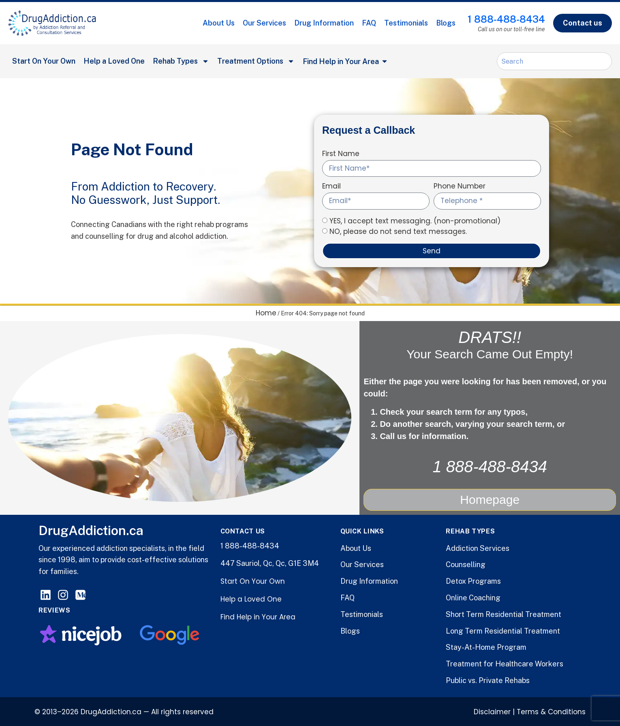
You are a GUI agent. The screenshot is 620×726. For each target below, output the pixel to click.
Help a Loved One (114, 61)
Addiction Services (477, 547)
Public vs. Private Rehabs (488, 679)
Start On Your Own (43, 61)
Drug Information (324, 23)
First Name (340, 154)
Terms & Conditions (551, 711)
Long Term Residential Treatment (503, 629)
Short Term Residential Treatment (503, 613)
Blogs (445, 23)
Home (266, 313)
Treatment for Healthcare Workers (504, 663)
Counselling (465, 563)
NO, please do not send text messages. (398, 231)
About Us (219, 23)
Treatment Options (256, 61)
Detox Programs (473, 580)
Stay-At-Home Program (486, 646)
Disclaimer (492, 711)
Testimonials (406, 23)
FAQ (369, 23)
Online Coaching (473, 597)
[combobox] (554, 61)
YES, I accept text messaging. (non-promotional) (414, 221)
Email (331, 187)
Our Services (264, 23)
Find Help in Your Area (257, 616)
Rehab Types (181, 61)
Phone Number (459, 187)
